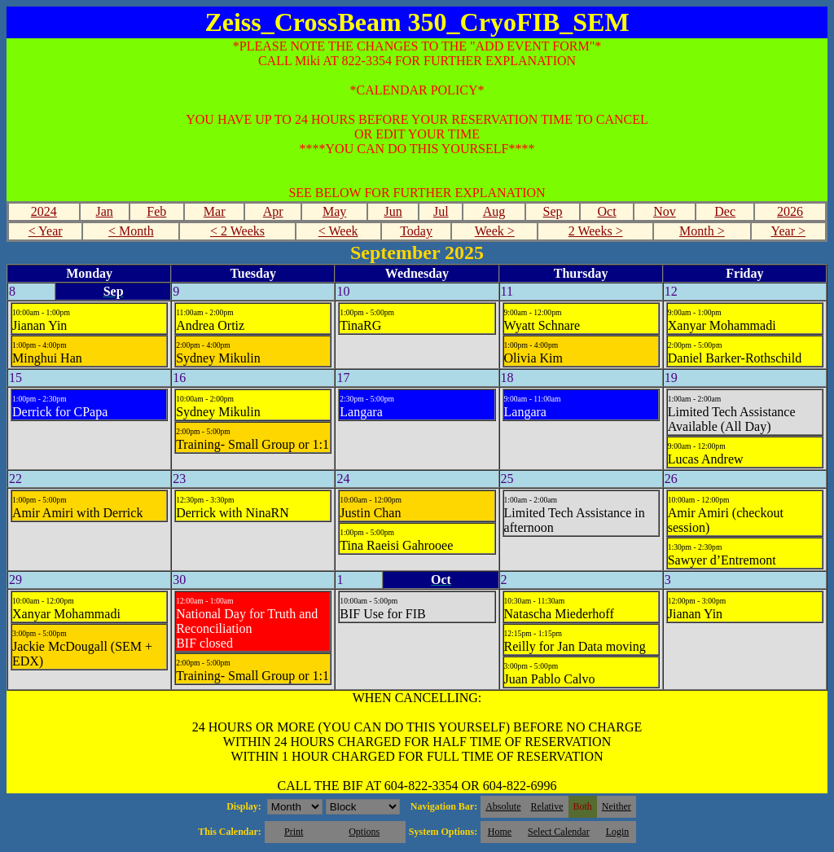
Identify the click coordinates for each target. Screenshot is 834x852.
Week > (495, 231)
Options (364, 831)
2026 (790, 211)
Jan (103, 211)
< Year (46, 231)
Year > (787, 231)
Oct (606, 211)
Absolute (502, 806)
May (334, 211)
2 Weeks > (595, 231)
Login (618, 831)
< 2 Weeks (237, 231)
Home (499, 831)
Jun (393, 211)
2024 (44, 211)
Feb (156, 211)
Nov (664, 211)
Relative (547, 806)
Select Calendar (559, 831)
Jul (441, 211)
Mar (215, 211)
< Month (131, 231)
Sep (553, 211)
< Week (338, 231)
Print (293, 831)
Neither (616, 806)
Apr (273, 211)
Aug (494, 211)
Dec (724, 211)
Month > (702, 231)
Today (416, 231)
